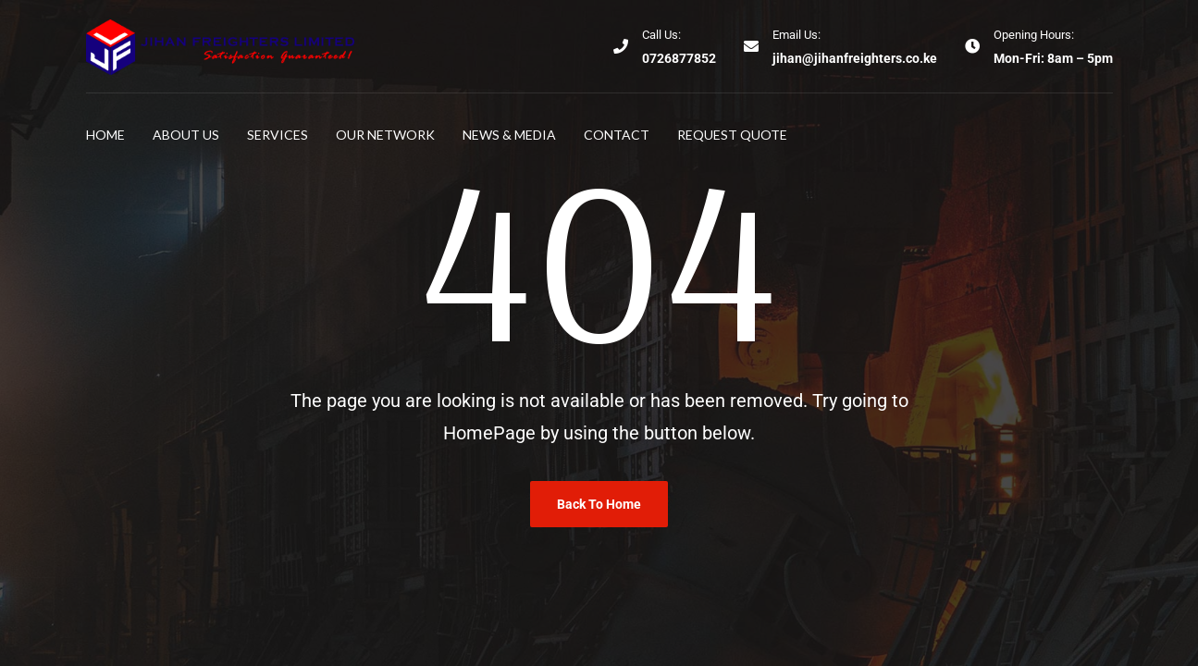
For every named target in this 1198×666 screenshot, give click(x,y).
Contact (616, 134)
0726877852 (679, 58)
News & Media (509, 134)
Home (105, 134)
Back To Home (599, 504)
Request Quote (732, 134)
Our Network (385, 134)
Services (277, 134)
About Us (186, 134)
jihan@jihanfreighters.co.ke (854, 58)
